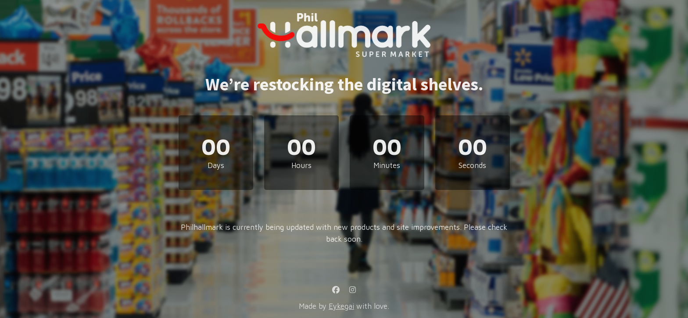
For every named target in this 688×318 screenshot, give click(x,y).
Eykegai (341, 306)
